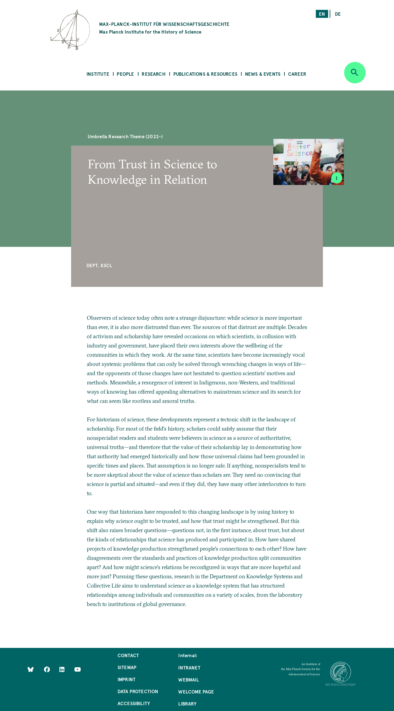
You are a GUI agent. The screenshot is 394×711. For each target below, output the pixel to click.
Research (153, 73)
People (125, 73)
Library (187, 703)
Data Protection (138, 691)
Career (297, 73)
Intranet (189, 667)
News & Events (262, 73)
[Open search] (355, 72)
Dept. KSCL (99, 265)
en (322, 13)
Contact (128, 655)
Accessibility (134, 703)
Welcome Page (196, 691)
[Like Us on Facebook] (47, 669)
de (338, 13)
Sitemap (127, 667)
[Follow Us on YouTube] (77, 669)
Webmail (188, 679)
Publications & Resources (205, 73)
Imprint (126, 679)
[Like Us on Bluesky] (31, 669)
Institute (97, 73)
